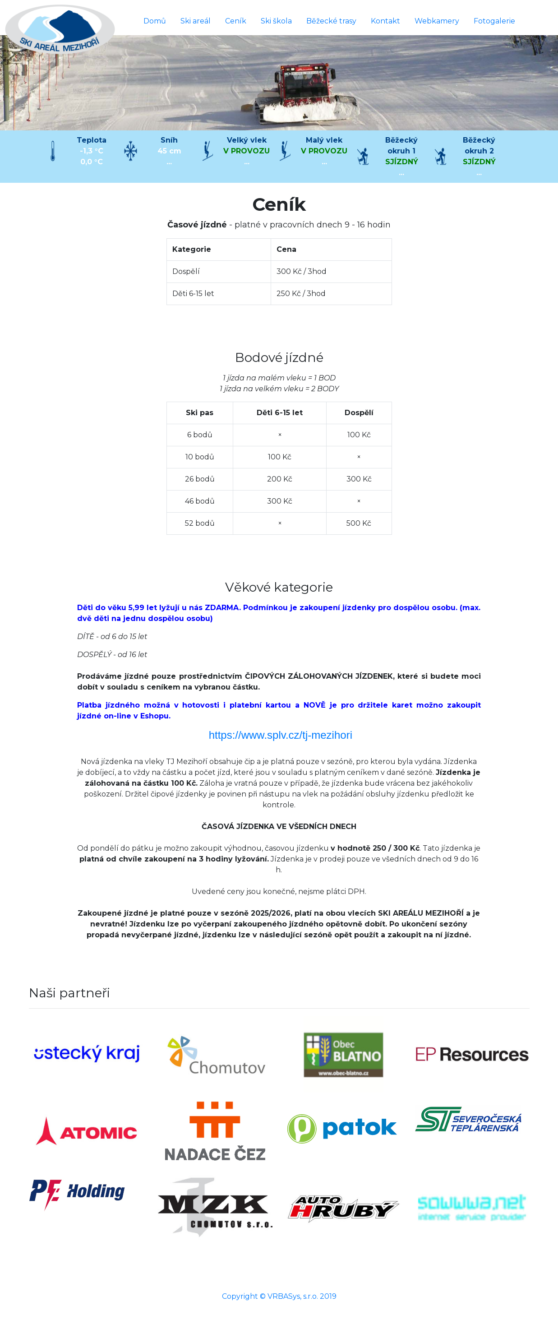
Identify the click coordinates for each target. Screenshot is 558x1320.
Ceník (235, 21)
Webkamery (437, 21)
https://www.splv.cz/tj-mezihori (280, 735)
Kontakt (385, 21)
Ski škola (276, 21)
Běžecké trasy (331, 21)
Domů (154, 21)
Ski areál (195, 21)
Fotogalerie (494, 21)
